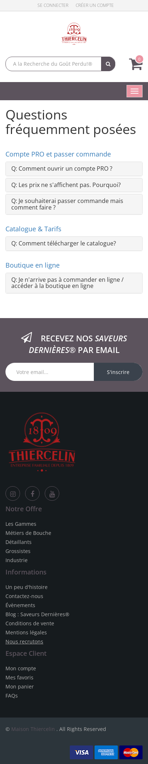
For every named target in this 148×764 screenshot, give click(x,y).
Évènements (20, 605)
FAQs (11, 695)
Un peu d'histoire (26, 587)
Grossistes (18, 551)
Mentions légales (26, 632)
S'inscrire (118, 372)
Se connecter (52, 5)
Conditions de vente (29, 623)
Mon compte (20, 668)
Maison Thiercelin (33, 729)
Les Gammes (20, 523)
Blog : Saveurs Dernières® (37, 614)
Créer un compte (95, 5)
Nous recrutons (24, 641)
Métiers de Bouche (28, 532)
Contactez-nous (24, 596)
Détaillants (18, 542)
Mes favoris (19, 677)
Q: (61, 168)
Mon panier (19, 686)
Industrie (16, 560)
